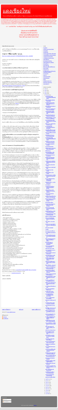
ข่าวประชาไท (45, 73)
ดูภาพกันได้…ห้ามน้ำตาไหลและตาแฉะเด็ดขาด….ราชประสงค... (50, 366)
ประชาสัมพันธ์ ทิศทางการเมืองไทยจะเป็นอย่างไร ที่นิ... (49, 295)
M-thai (44, 79)
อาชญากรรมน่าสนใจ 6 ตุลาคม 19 (49, 194)
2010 (46, 93)
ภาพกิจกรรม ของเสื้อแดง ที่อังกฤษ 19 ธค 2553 (50, 268)
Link (17, 103)
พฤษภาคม (48, 388)
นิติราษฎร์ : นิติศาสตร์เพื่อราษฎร (49, 66)
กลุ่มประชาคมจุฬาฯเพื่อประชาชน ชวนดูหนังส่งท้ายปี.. (50, 208)
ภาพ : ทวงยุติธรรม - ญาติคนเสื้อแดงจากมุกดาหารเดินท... (50, 323)
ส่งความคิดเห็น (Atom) (11, 312)
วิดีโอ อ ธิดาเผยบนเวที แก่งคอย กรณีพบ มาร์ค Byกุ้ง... (50, 327)
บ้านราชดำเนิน (46, 65)
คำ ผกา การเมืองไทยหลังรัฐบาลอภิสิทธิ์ (50, 298)
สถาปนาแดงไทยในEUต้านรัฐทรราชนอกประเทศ (50, 342)
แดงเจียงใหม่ (45, 52)
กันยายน (47, 382)
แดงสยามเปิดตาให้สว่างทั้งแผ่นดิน (49, 53)
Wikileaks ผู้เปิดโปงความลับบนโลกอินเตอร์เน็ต (50, 214)
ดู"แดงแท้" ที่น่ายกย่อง (49, 146)
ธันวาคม (47, 95)
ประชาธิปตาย (47, 184)
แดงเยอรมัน (45, 50)
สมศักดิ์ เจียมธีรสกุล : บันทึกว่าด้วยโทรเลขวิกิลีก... (50, 212)
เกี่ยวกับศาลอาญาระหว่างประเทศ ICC (50, 155)
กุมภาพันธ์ (48, 393)
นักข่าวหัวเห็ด (45, 68)
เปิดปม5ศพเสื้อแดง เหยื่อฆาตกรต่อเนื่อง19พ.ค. (49, 153)
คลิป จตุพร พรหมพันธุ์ (49, 227)
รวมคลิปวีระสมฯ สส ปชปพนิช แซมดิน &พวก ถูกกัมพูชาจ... (49, 103)
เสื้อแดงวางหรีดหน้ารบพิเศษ (50, 216)
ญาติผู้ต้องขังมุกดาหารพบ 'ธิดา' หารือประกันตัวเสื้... (50, 321)
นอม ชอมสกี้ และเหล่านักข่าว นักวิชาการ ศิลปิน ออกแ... (49, 336)
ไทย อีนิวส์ (45, 47)
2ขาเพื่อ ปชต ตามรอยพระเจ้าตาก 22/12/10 (49, 292)
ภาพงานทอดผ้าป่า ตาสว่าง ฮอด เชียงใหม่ (50, 251)
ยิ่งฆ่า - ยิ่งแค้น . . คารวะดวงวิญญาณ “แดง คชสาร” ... (50, 266)
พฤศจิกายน (48, 379)
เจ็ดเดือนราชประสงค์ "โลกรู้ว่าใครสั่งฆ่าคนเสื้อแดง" (50, 353)
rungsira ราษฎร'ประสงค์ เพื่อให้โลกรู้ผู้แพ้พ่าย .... (50, 274)
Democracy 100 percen (47, 82)
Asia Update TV (46, 83)
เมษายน (47, 390)
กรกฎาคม (47, 385)
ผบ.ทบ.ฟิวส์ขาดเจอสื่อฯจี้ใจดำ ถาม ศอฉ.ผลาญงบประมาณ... (50, 271)
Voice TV (45, 75)
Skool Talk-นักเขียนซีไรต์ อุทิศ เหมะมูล (49, 289)
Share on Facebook (32, 269)
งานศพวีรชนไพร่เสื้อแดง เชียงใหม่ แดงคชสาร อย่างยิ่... (49, 187)
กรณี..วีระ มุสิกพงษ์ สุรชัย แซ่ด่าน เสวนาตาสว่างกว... (50, 356)
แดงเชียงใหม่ (17, 11)
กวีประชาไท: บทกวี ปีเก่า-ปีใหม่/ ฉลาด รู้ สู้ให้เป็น (50, 109)
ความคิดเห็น (5, 401)
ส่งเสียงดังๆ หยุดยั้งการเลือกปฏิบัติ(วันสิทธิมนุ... (50, 361)
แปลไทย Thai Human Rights (48, 49)
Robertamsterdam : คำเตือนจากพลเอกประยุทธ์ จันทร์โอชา (50, 176)
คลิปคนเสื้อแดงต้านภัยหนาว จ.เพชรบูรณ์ (50, 107)
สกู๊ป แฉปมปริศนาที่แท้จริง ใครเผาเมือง (50, 101)
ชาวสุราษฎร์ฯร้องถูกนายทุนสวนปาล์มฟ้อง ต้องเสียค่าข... (50, 236)
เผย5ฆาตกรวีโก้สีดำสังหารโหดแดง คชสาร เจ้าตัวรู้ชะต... (50, 262)
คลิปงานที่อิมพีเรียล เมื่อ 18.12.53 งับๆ (49, 370)
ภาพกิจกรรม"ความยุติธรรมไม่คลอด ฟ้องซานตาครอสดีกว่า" (50, 162)
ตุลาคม (47, 380)
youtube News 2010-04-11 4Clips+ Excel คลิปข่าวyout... (50, 205)
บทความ (5, 399)
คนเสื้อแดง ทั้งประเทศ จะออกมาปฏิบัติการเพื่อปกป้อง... (50, 258)
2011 (46, 92)
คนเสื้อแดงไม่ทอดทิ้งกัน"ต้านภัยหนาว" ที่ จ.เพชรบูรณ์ (50, 197)
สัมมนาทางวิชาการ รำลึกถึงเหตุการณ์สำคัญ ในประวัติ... (50, 199)
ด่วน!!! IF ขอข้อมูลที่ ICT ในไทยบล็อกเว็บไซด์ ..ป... (50, 315)
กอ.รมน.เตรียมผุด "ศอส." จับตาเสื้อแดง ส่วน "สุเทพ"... (49, 332)
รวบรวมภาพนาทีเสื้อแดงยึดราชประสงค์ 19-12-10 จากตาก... (50, 350)
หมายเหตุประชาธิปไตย (47, 61)
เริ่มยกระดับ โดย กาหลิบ (49, 248)
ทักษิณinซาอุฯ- (48, 150)
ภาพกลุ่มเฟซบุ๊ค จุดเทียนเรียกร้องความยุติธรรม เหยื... (49, 112)
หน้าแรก (21, 309)
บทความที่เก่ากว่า (36, 309)
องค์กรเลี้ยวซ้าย (46, 59)
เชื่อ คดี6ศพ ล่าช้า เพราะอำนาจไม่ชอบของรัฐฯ (49, 136)
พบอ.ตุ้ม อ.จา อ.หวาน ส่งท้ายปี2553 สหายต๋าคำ (50, 142)
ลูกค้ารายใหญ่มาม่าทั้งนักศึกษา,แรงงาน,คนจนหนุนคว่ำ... (50, 191)
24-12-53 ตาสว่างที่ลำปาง (50, 230)
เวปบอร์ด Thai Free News (48, 56)
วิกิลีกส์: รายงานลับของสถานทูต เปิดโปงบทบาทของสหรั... (50, 283)
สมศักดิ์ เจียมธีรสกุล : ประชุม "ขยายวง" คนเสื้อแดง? (50, 118)
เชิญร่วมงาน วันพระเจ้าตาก (50, 330)
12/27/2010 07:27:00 (22, 269)
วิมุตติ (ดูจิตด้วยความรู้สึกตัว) (48, 62)
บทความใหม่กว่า (6, 309)
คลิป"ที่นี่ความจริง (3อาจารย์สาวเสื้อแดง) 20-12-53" (50, 308)
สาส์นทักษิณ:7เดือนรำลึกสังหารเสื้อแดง (49, 339)
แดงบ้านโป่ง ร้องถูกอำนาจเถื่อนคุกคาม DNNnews (50, 115)
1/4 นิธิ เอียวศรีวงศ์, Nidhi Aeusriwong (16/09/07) (50, 303)
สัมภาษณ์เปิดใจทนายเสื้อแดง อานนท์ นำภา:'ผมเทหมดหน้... (50, 121)
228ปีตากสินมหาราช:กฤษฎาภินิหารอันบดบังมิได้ (50, 149)
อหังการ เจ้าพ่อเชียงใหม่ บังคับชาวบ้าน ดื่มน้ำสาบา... (50, 219)
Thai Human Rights (46, 76)
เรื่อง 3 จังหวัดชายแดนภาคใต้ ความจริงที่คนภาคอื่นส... (50, 239)
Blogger (35, 405)
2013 (46, 90)
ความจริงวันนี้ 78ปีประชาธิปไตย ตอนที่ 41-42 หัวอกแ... (50, 127)
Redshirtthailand (46, 78)
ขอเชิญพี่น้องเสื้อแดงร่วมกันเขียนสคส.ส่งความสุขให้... (50, 130)
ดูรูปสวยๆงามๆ (46, 69)
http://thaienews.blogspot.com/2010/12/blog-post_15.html (13, 85)
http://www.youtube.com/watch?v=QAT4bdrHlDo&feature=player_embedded (17, 55)
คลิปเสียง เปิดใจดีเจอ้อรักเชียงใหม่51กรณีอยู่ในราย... (50, 158)
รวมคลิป (46, 229)
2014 (46, 88)
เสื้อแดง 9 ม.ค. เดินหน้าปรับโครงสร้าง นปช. (50, 124)
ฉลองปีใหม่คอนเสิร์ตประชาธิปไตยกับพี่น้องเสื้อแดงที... (50, 97)
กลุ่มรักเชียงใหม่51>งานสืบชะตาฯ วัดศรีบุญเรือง (50, 256)
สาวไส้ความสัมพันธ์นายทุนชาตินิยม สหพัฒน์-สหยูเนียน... (50, 317)
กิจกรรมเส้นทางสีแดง (49, 202)
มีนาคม (47, 392)
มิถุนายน (47, 387)
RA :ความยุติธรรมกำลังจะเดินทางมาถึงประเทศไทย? (50, 179)
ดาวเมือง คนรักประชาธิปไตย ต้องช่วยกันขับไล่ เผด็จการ (49, 72)
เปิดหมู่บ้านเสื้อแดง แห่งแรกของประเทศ (50, 253)
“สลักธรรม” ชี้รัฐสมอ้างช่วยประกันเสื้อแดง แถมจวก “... (50, 311)
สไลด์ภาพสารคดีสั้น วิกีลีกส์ (50, 377)
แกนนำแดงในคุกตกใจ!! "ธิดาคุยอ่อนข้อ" (49, 375)
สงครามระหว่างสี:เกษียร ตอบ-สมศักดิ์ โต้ (49, 246)
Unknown (5, 316)
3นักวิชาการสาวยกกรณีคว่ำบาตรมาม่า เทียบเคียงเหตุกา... (50, 225)
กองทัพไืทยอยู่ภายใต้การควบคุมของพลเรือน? (49, 372)
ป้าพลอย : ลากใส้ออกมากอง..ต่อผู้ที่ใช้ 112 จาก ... (50, 280)
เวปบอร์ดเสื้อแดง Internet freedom (49, 55)
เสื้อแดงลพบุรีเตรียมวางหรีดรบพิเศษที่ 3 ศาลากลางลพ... (50, 277)
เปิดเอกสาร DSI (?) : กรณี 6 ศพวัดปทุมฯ (50, 183)
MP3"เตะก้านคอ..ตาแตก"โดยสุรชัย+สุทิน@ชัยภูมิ (49, 243)
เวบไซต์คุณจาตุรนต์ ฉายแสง (48, 58)
